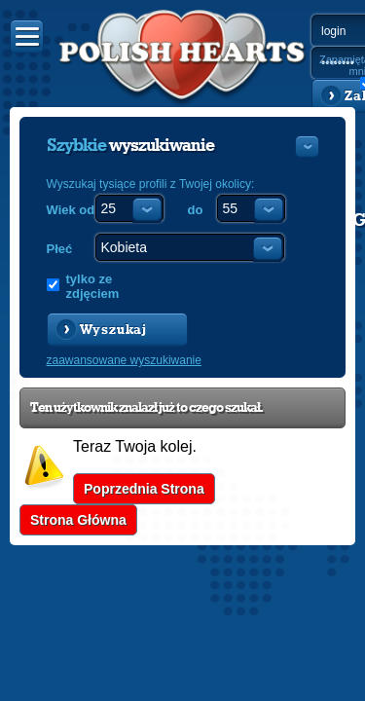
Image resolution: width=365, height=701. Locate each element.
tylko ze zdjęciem (93, 286)
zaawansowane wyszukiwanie (124, 360)
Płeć (60, 248)
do (195, 210)
